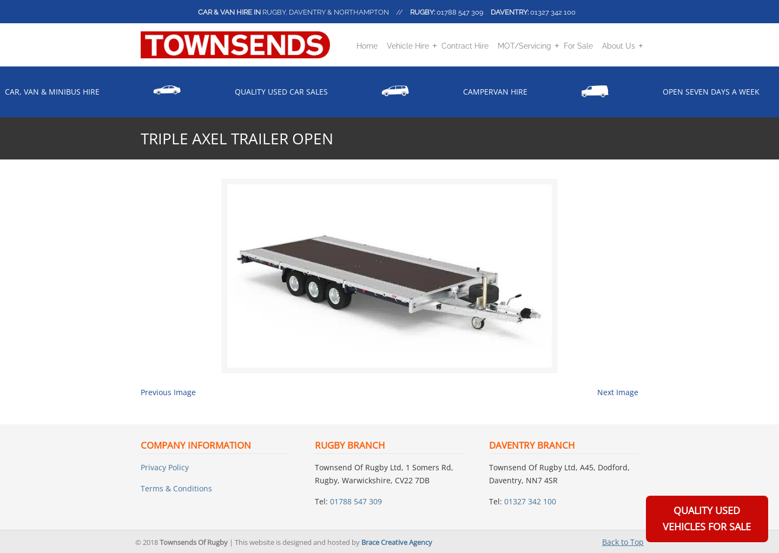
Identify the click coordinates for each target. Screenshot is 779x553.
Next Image (617, 392)
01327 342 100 (553, 12)
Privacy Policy (165, 467)
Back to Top (623, 542)
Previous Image (168, 392)
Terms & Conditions (176, 488)
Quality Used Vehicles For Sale (707, 518)
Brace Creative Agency (396, 542)
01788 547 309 (460, 12)
